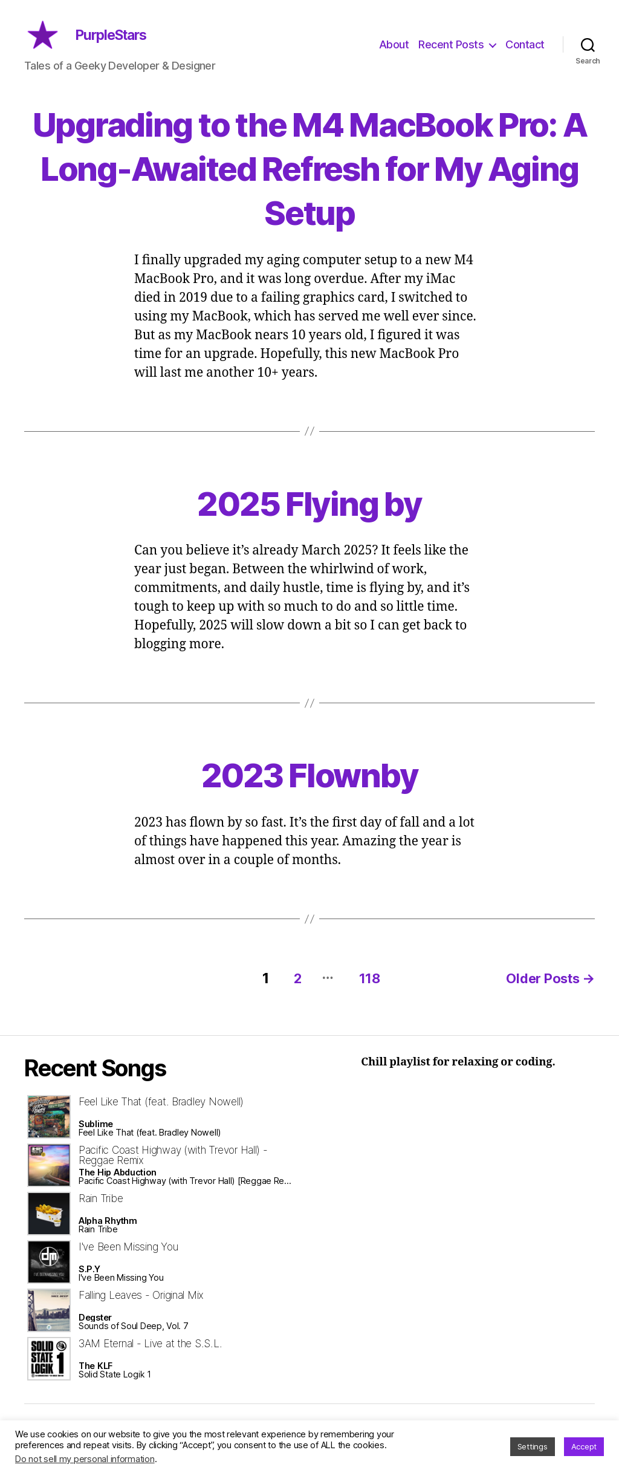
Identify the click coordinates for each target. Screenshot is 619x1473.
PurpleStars (132, 44)
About (394, 53)
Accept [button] (584, 1446)
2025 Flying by (309, 519)
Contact (525, 53)
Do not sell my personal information (85, 1459)
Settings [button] (532, 1446)
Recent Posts (451, 53)
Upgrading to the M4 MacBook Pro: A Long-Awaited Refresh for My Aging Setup (309, 184)
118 (363, 994)
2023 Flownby (309, 791)
